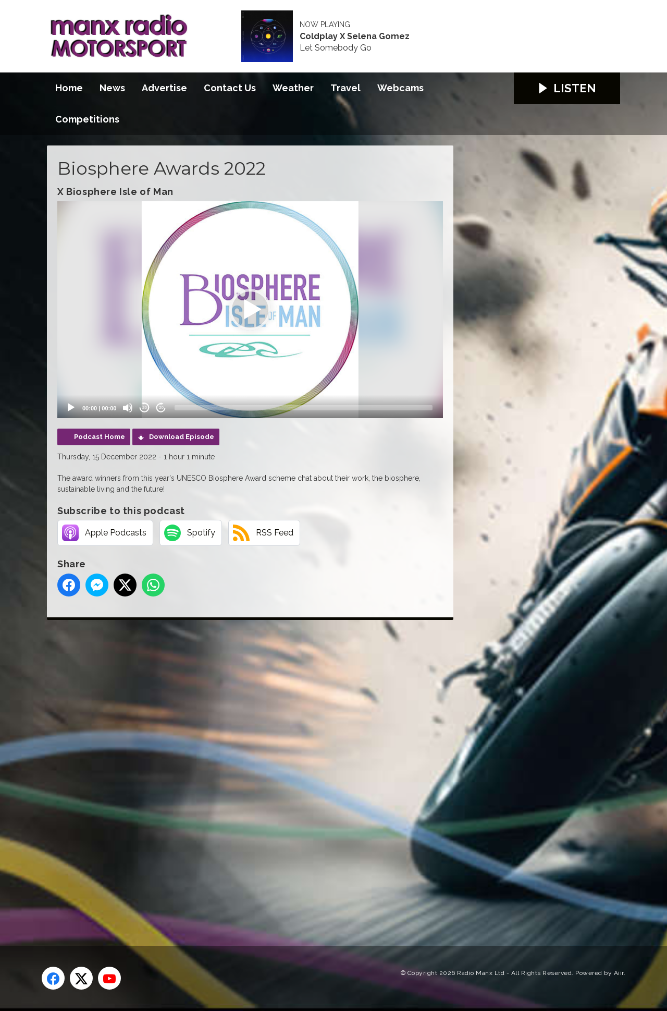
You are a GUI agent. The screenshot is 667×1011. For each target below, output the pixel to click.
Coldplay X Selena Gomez (355, 36)
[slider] (304, 407)
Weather (293, 87)
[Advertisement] (242, 771)
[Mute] (127, 408)
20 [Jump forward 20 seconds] (161, 407)
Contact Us (230, 87)
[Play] (71, 408)
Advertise (164, 87)
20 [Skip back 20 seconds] (144, 407)
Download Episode (181, 437)
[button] (250, 310)
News (112, 87)
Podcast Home (99, 437)
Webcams (400, 87)
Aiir (619, 973)
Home (69, 87)
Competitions (87, 119)
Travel (345, 87)
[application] (250, 309)
